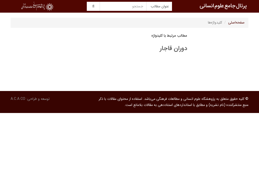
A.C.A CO (18, 99)
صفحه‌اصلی (236, 22)
